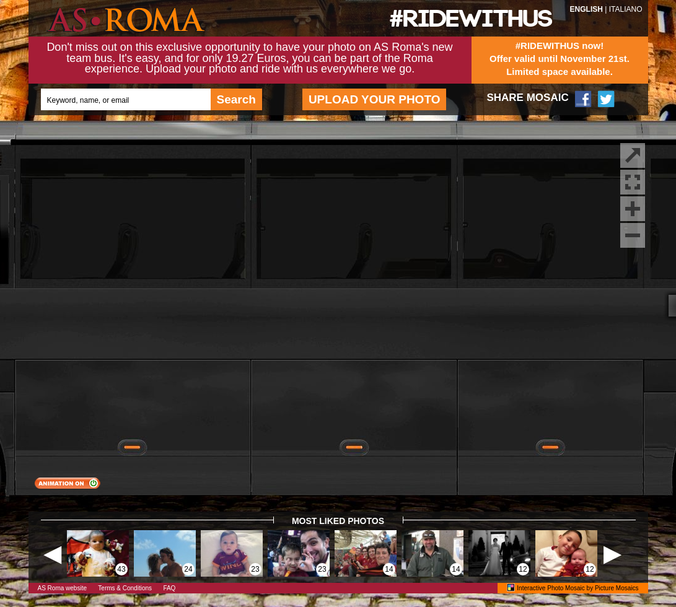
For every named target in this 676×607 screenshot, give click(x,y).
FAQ (169, 588)
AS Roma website (62, 588)
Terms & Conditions (125, 588)
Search (236, 99)
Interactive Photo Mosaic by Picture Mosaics (577, 588)
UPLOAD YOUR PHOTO (375, 99)
